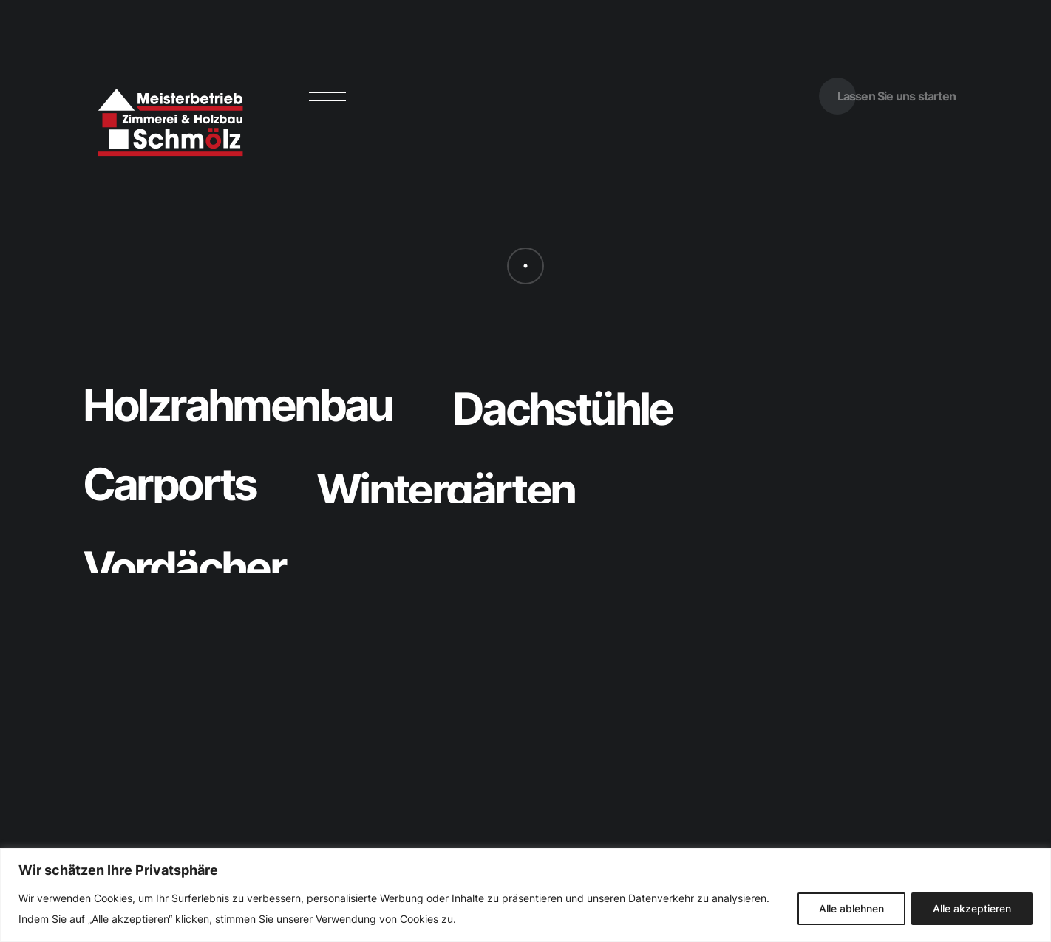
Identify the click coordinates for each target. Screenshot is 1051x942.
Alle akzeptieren (972, 908)
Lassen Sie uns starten (896, 96)
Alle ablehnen (851, 908)
